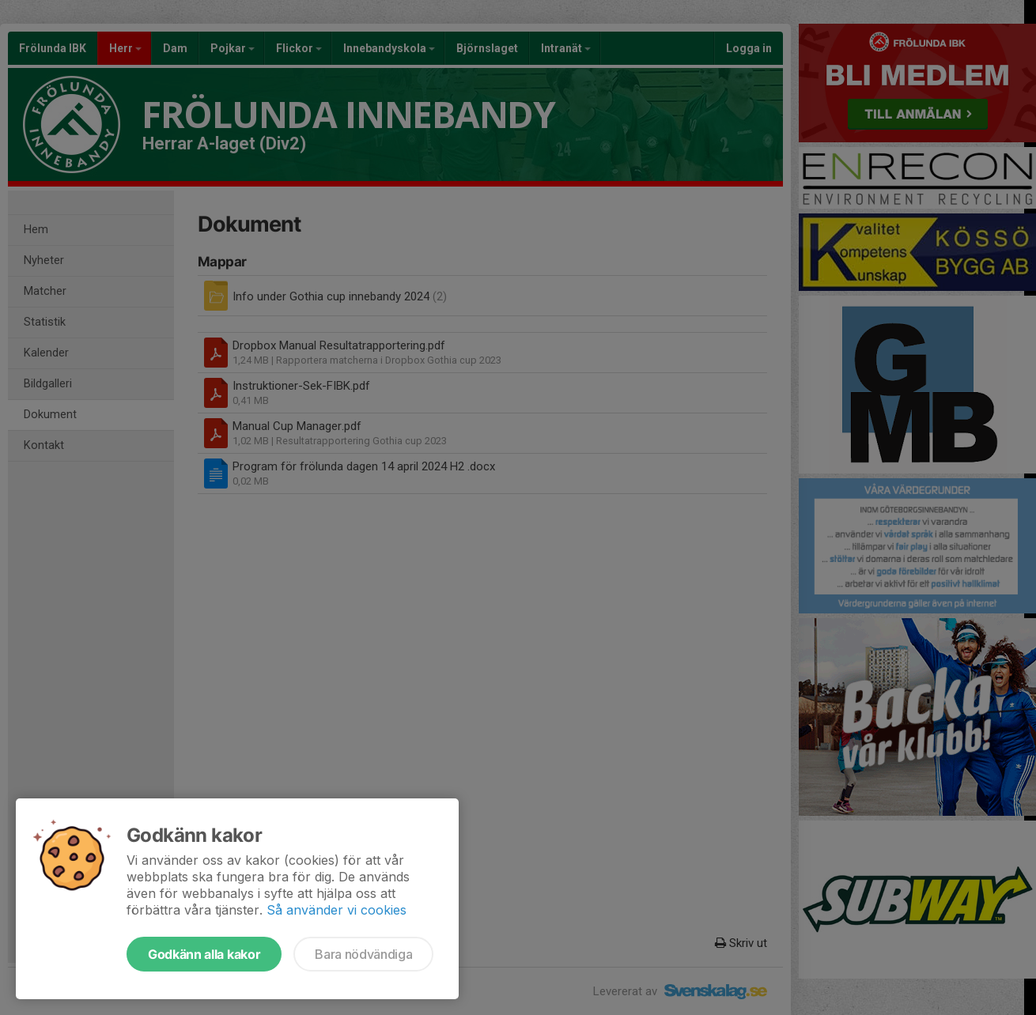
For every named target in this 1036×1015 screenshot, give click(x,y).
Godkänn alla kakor (204, 954)
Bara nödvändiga (363, 954)
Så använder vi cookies (336, 910)
